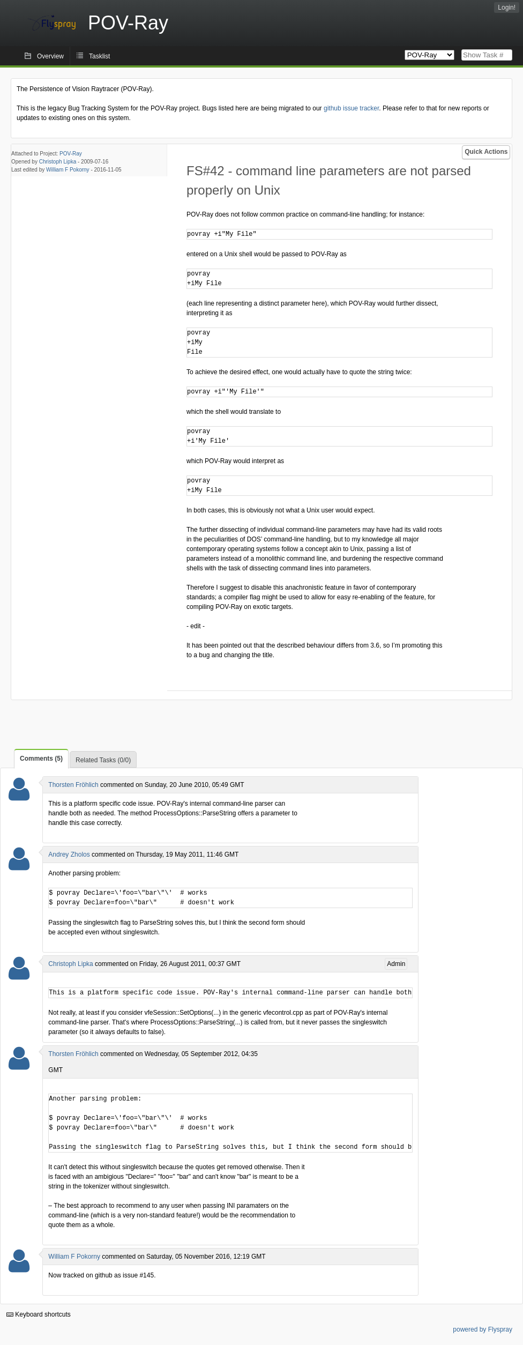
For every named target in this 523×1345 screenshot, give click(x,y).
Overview (50, 56)
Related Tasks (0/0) (103, 760)
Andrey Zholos (68, 854)
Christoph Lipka (57, 162)
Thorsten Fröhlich (73, 785)
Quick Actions (486, 151)
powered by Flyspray (482, 1329)
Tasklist (99, 56)
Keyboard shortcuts (38, 1314)
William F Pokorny (67, 170)
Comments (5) (41, 758)
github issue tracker (351, 108)
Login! (506, 7)
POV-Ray (70, 154)
